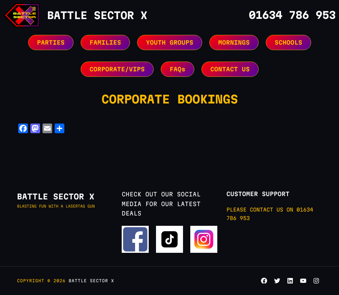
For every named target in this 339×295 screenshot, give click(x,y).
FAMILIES (105, 42)
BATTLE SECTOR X (97, 15)
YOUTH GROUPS (169, 42)
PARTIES (51, 42)
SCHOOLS (288, 42)
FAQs (177, 69)
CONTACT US (230, 69)
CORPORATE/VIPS (117, 69)
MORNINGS (234, 42)
